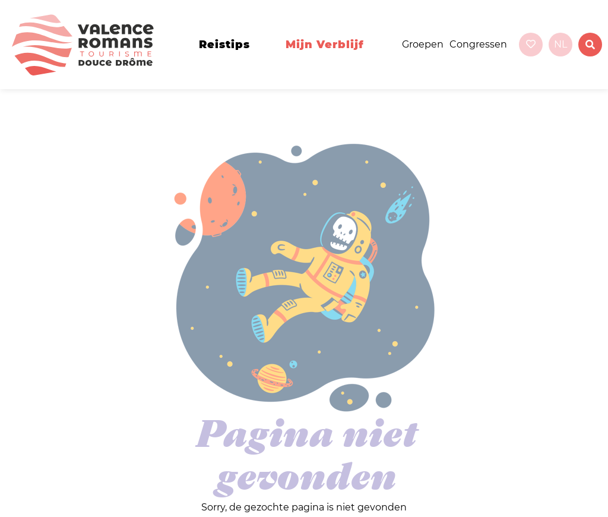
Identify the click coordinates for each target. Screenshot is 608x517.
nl (560, 44)
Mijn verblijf (325, 44)
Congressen (478, 44)
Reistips (224, 44)
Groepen (423, 44)
